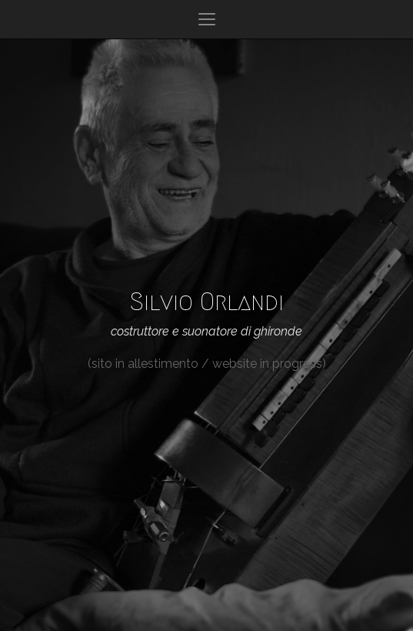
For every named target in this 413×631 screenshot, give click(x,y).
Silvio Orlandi (207, 302)
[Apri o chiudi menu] (207, 19)
